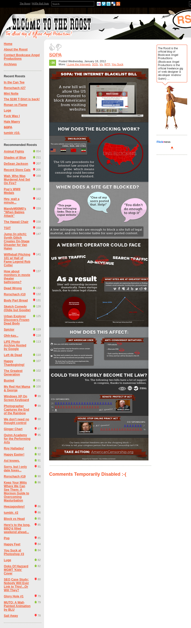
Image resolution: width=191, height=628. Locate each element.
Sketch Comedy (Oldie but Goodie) (17, 308)
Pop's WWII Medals (12, 191)
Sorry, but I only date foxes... (15, 468)
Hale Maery (12, 121)
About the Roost (16, 49)
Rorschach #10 (14, 294)
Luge (7, 110)
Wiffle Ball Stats (40, 3)
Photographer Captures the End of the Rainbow (16, 409)
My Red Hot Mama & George (17, 388)
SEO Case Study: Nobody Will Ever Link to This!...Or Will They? (16, 585)
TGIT (7, 228)
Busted (9, 380)
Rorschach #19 (14, 476)
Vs (101, 64)
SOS (95, 64)
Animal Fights (14, 151)
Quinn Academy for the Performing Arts (17, 438)
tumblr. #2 (11, 512)
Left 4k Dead (13, 355)
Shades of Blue (15, 157)
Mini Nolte (11, 93)
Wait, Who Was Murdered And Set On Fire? (17, 179)
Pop (7, 538)
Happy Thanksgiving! (14, 363)
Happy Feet (12, 544)
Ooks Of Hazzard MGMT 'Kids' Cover (16, 569)
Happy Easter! (14, 454)
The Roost (25, 3)
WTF (107, 64)
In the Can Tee (14, 82)
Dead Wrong (13, 288)
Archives (10, 64)
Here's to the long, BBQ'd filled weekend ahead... (17, 528)
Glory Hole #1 (13, 596)
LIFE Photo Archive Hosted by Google (15, 345)
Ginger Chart (13, 429)
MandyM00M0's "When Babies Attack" (15, 212)
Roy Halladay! (14, 448)
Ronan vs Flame (15, 105)
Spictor (9, 329)
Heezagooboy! (14, 506)
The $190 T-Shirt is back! (22, 99)
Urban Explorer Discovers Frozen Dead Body (16, 320)
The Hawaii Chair (16, 222)
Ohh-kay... (11, 335)
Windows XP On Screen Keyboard (16, 398)
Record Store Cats (17, 170)
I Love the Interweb (79, 64)
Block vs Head (14, 519)
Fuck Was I (12, 116)
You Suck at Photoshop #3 (14, 552)
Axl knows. (12, 460)
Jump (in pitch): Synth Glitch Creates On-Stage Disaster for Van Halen (17, 241)
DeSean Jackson (16, 164)
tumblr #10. (12, 133)
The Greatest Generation (13, 372)
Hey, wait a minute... (11, 200)
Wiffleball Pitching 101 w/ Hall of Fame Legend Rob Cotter (17, 260)
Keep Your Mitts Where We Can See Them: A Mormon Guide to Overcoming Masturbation (16, 491)
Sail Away (11, 616)
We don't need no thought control (16, 421)
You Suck (117, 64)
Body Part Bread (16, 300)
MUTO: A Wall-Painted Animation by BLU (17, 606)
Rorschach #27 (14, 88)
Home (8, 44)
